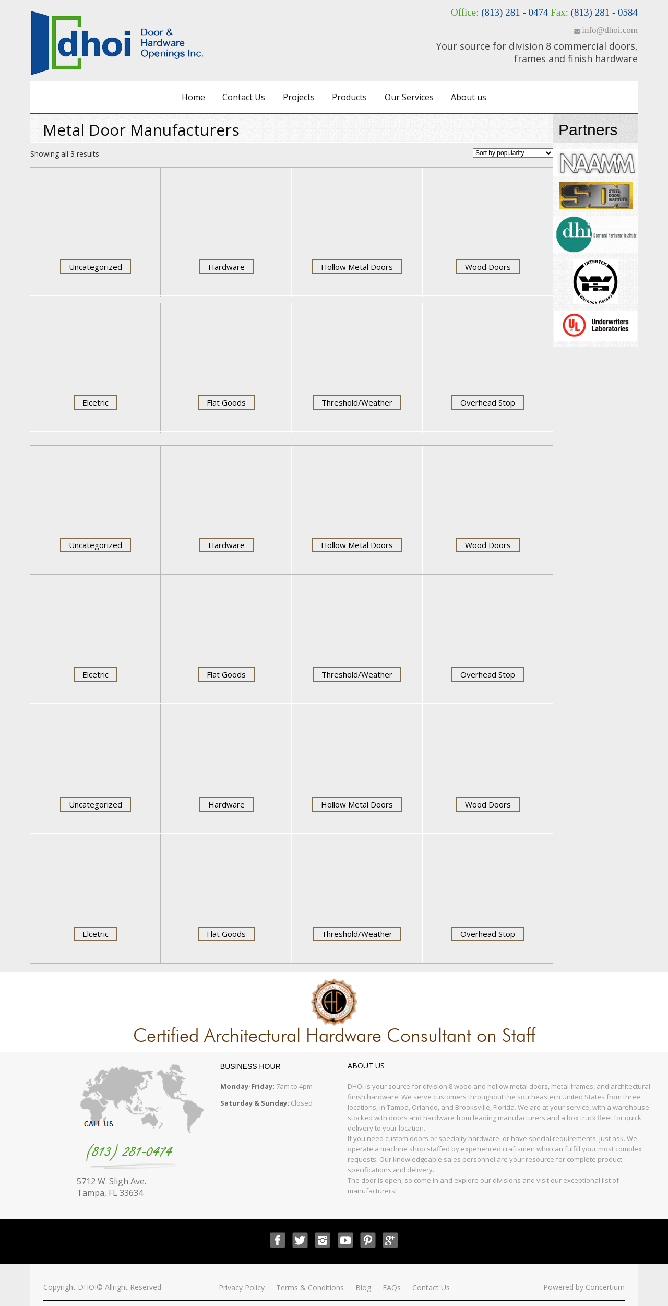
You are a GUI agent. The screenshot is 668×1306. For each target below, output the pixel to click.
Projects (299, 97)
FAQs (392, 1287)
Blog (363, 1287)
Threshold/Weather (356, 402)
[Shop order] (513, 153)
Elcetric (95, 402)
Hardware (226, 267)
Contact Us (243, 97)
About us (468, 97)
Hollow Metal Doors (357, 267)
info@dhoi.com (610, 30)
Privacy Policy (242, 1287)
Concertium (605, 1287)
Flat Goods (226, 402)
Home (193, 97)
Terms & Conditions (310, 1287)
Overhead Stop (487, 402)
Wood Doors (488, 267)
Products (349, 97)
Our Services (409, 97)
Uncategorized (95, 267)
